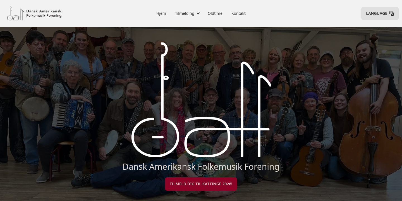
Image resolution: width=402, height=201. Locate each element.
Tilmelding (184, 13)
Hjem (161, 13)
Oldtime (215, 13)
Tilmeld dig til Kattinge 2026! (201, 183)
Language (380, 13)
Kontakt (238, 13)
